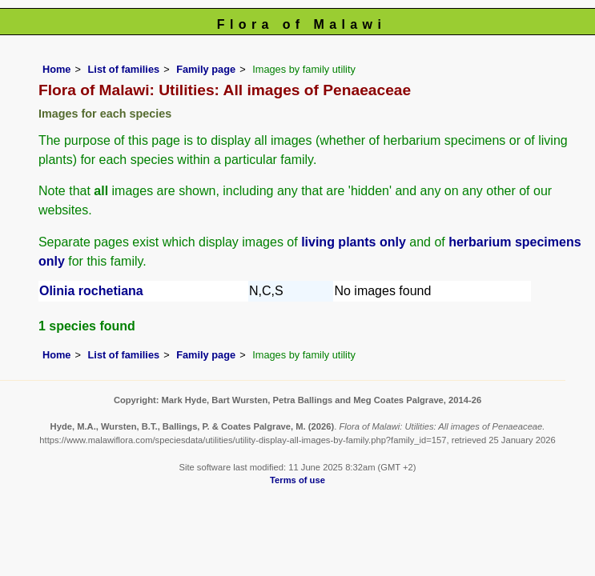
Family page (205, 69)
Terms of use (297, 480)
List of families (124, 69)
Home (56, 69)
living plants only (353, 242)
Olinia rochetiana (91, 291)
